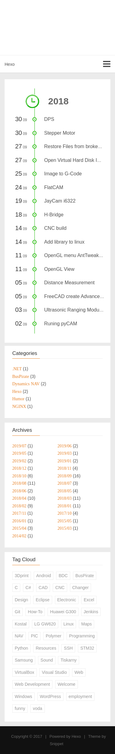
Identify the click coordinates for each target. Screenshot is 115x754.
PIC (34, 635)
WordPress (50, 696)
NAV (19, 635)
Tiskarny (68, 660)
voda (37, 708)
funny (20, 708)
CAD (43, 587)
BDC (63, 575)
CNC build (55, 228)
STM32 (87, 648)
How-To (35, 611)
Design (21, 599)
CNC (59, 587)
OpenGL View (59, 269)
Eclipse (42, 599)
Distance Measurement (69, 282)
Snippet (56, 743)
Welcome (66, 684)
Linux (68, 623)
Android (43, 575)
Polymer (53, 635)
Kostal (21, 623)
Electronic (66, 599)
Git (17, 611)
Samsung (24, 660)
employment (80, 696)
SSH (68, 648)
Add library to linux (64, 241)
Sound (46, 660)
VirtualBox (24, 672)
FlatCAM (53, 187)
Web (79, 672)
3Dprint (22, 575)
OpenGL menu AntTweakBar (75, 255)
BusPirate (84, 575)
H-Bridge (53, 214)
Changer (80, 587)
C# (28, 587)
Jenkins (91, 611)
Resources (46, 648)
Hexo (10, 64)
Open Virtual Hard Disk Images (78, 160)
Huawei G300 (63, 611)
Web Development (32, 684)
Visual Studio (54, 672)
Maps (86, 623)
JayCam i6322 (59, 200)
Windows (23, 696)
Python (21, 648)
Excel (89, 599)
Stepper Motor (59, 133)
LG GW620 (45, 623)
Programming (82, 635)
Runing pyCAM (60, 323)
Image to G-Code (63, 173)
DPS (49, 119)
